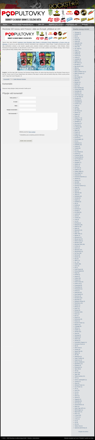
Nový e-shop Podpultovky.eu (22, 24)
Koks (77, 207)
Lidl (77, 216)
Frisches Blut (79, 157)
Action (77, 41)
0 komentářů (6, 79)
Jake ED (41, 24)
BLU (77, 75)
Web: (16, 105)
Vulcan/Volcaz (79, 404)
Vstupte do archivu (83, 431)
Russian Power (79, 322)
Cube (77, 105)
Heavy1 (77, 180)
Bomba (77, 78)
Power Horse (79, 281)
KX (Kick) (78, 212)
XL (76, 420)
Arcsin (77, 438)
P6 (76, 267)
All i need (78, 48)
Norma (77, 255)
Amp (77, 50)
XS (76, 422)
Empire (77, 132)
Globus (77, 164)
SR (77, 354)
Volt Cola (78, 403)
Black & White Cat (80, 71)
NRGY (77, 260)
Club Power (79, 94)
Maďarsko (78, 224)
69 (76, 36)
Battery (78, 61)
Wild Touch (78, 411)
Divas (77, 116)
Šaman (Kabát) (79, 362)
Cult (77, 107)
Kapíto (77, 200)
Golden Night (79, 171)
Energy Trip (79, 135)
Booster (77, 82)
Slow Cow (78, 347)
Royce (77, 317)
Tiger (77, 374)
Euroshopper (79, 139)
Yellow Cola (79, 426)
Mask (77, 228)
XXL (77, 424)
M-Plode (78, 223)
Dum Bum (78, 123)
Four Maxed (79, 151)
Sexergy (78, 335)
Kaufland (78, 201)
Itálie (77, 191)
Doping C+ (78, 118)
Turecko (78, 381)
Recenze (78, 296)
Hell (77, 182)
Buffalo (77, 84)
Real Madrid (79, 294)
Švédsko (78, 365)
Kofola (77, 205)
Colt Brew (78, 100)
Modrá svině (79, 240)
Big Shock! (79, 66)
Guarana (78, 175)
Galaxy (77, 160)
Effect (77, 130)
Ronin (77, 314)
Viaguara (78, 399)
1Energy (78, 32)
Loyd (77, 219)
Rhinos (77, 306)
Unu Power (78, 386)
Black (77, 70)
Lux (76, 221)
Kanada (77, 198)
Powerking (78, 285)
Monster (78, 242)
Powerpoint (78, 289)
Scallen (77, 329)
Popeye (77, 280)
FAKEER (78, 144)
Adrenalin (78, 43)
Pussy (77, 290)
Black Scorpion (79, 73)
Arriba (77, 57)
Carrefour (78, 93)
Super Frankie (79, 358)
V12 (77, 392)
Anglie (14, 79)
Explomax (78, 143)
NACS (77, 248)
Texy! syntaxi (31, 132)
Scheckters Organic (81, 342)
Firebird (77, 148)
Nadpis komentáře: (12, 109)
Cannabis (78, 91)
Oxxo (77, 265)
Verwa (77, 397)
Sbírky (77, 328)
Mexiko (77, 235)
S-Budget (78, 326)
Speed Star (78, 351)
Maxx (77, 232)
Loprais (77, 217)
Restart (77, 305)
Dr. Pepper (78, 119)
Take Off (78, 369)
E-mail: (16, 101)
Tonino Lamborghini (81, 379)
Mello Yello (78, 233)
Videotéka (78, 401)
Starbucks (78, 356)
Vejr (76, 394)
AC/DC (77, 39)
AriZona (78, 55)
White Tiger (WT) (80, 408)
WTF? (77, 413)
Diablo (77, 114)
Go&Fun (78, 169)
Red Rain (78, 299)
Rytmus (77, 324)
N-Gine (77, 246)
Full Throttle (79, 159)
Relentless (79, 303)
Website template (68, 438)
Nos (77, 258)
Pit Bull (77, 274)
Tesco (77, 372)
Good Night (78, 173)
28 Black (78, 34)
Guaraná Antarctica (81, 176)
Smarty (77, 349)
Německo (19, 79)
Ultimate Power (79, 385)
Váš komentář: (12, 113)
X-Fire (77, 419)
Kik (76, 203)
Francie (77, 153)
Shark (77, 338)
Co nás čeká (79, 96)
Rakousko (78, 292)
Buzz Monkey (79, 87)
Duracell (78, 125)
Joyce (77, 194)
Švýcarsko (78, 367)
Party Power (79, 269)
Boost (77, 80)
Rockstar (24, 79)
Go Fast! (78, 167)
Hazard (77, 178)
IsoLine (77, 189)
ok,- (77, 262)
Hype (77, 187)
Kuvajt (77, 210)
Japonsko (78, 192)
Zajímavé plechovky (81, 427)
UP (76, 388)
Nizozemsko (79, 251)
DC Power (78, 110)
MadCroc (78, 226)
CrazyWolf (78, 102)
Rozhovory (78, 319)
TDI (76, 371)
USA (77, 390)
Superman (78, 360)
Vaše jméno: (13, 97)
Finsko (77, 146)
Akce (77, 46)
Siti (76, 346)
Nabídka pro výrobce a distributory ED (63, 24)
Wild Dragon (79, 410)
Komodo (78, 208)
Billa (77, 68)
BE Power (78, 62)
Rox (77, 315)
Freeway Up (79, 155)
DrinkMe (78, 121)
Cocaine (78, 98)
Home (5, 24)
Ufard (77, 383)
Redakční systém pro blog (86, 438)
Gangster (78, 162)
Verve (77, 395)
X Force (78, 417)
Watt (77, 406)
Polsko (78, 278)
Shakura (78, 337)
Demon (77, 112)
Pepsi (77, 273)
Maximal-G (78, 230)
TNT (77, 378)
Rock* (77, 308)
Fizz (77, 150)
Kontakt (85, 24)
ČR (77, 109)
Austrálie (78, 59)
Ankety (77, 53)
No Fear (78, 253)
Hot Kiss (78, 184)
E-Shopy (78, 127)
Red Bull (78, 297)
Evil (76, 141)
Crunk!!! (78, 103)
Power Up (78, 283)
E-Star (77, 128)
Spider (77, 353)
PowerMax (78, 287)
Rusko (77, 321)
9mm (77, 38)
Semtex (78, 331)
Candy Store (79, 89)
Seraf (77, 333)
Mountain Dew (80, 244)
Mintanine (78, 237)
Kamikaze (78, 196)
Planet (77, 276)
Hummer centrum (80, 185)
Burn (77, 86)
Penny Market (79, 271)
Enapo (77, 134)
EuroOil (77, 137)
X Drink (78, 415)
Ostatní (78, 264)
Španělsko (79, 363)
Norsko (77, 257)
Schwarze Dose (80, 344)
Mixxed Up (79, 239)
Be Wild (77, 64)
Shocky (77, 340)
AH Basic (78, 45)
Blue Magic (78, 77)
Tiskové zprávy (80, 376)
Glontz (77, 166)
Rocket (77, 310)
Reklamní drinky (80, 301)
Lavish (77, 214)
